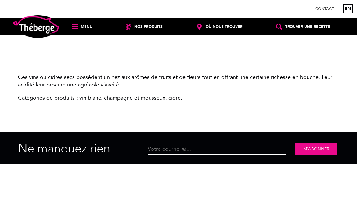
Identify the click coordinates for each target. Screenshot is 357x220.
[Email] (217, 149)
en (348, 9)
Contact (324, 9)
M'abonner (316, 149)
